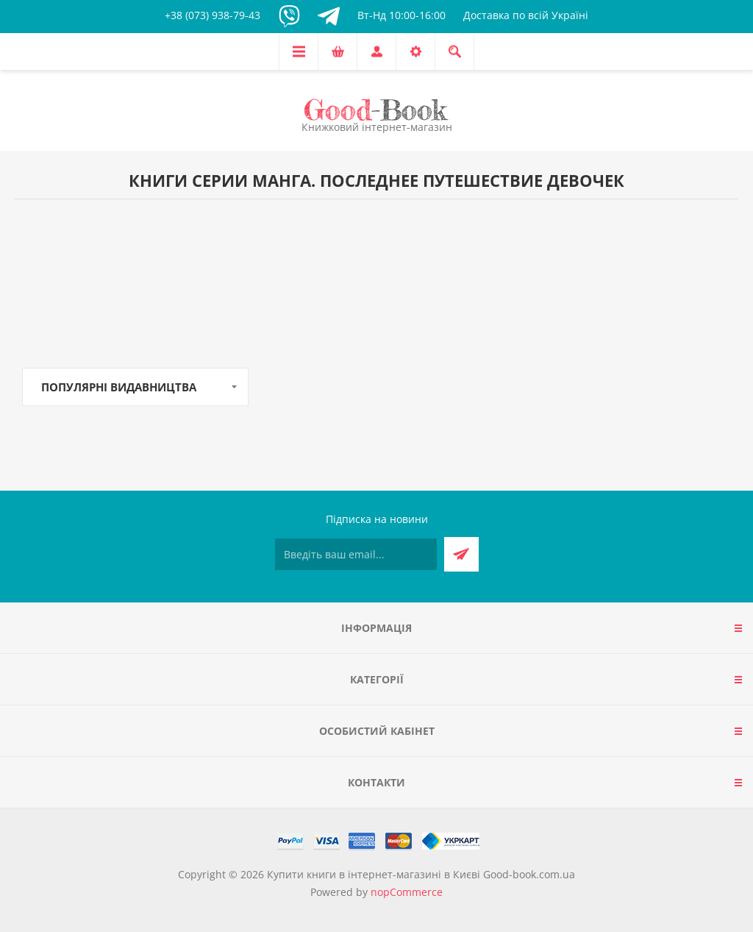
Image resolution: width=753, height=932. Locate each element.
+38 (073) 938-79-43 (212, 15)
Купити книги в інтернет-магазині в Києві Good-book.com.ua (421, 874)
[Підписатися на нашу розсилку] (356, 554)
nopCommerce (407, 892)
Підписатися (461, 554)
